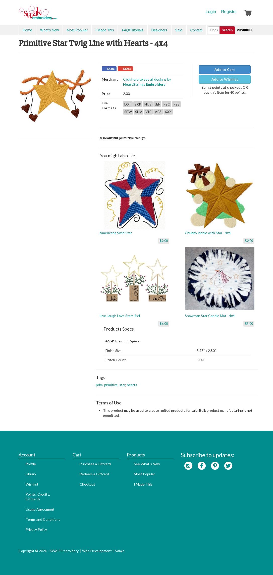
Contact (196, 30)
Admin (120, 551)
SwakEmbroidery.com (56, 15)
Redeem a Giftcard (94, 474)
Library (31, 474)
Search (227, 30)
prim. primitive (107, 385)
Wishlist (32, 484)
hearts (132, 385)
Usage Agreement (40, 509)
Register (229, 11)
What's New (49, 30)
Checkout (87, 484)
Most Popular (77, 30)
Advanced (244, 30)
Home (27, 30)
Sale (178, 30)
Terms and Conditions (43, 519)
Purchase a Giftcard (95, 464)
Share (111, 68)
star (122, 385)
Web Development (97, 551)
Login (211, 11)
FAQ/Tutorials (132, 30)
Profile (31, 464)
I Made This (105, 30)
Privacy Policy (36, 529)
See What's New (147, 464)
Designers (159, 30)
